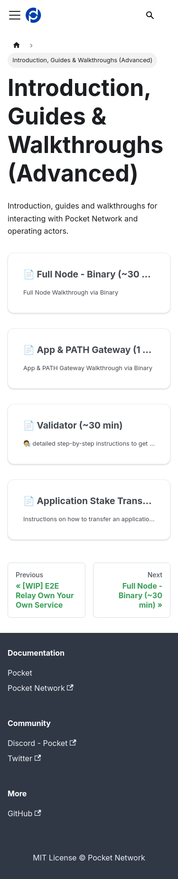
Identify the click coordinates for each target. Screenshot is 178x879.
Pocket (20, 673)
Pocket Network (41, 688)
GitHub (24, 813)
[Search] (151, 15)
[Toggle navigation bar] (15, 15)
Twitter (24, 758)
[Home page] (17, 45)
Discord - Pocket (42, 743)
